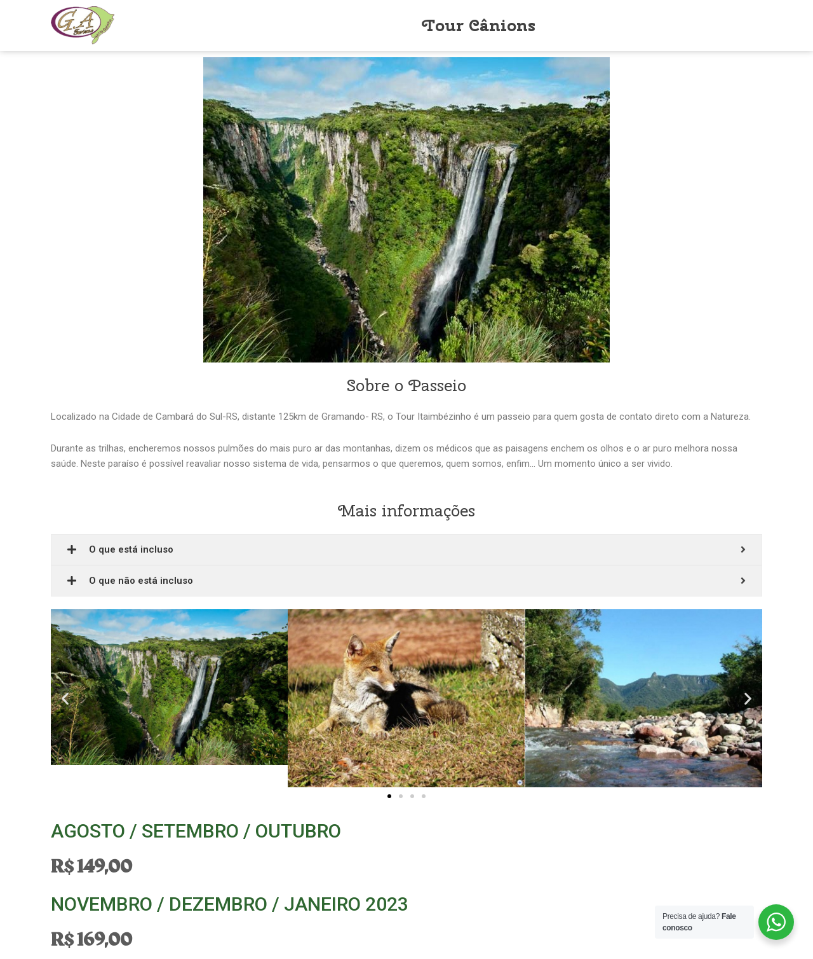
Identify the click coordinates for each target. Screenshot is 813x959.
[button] (389, 797)
